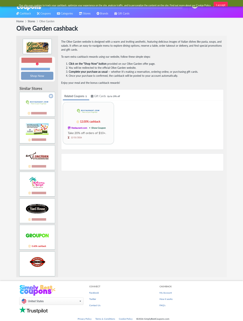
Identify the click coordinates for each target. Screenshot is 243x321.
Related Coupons (76, 96)
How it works (166, 299)
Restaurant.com (79, 127)
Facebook (94, 293)
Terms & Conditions (105, 319)
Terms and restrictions (35, 69)
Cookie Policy (126, 319)
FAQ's (162, 305)
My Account (165, 293)
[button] (37, 64)
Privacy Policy (85, 319)
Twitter (92, 299)
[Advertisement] (142, 162)
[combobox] (115, 5)
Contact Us (94, 305)
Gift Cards (106, 96)
